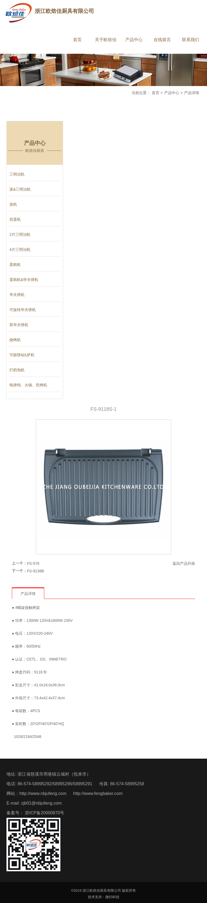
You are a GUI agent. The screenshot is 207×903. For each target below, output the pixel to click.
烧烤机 (15, 340)
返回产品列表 (183, 563)
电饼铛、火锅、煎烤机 (28, 385)
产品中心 (134, 39)
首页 (77, 39)
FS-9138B (35, 571)
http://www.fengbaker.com (97, 793)
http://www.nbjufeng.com (42, 793)
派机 (13, 204)
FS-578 (33, 563)
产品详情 (191, 93)
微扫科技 (112, 897)
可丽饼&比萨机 (21, 355)
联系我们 (190, 39)
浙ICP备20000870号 (44, 813)
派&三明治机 (20, 189)
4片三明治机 (19, 249)
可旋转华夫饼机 (22, 310)
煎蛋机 (15, 219)
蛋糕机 (15, 264)
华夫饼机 (17, 294)
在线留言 (162, 39)
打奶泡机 (17, 370)
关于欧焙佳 (105, 39)
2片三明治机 (19, 234)
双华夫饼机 (18, 325)
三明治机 (17, 174)
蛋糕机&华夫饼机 (23, 279)
